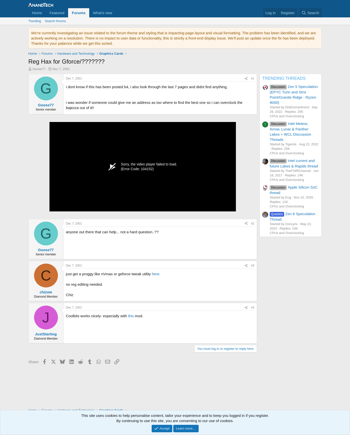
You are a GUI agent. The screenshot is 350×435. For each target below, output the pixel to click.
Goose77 (39, 69)
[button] (116, 12)
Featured (56, 13)
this (131, 316)
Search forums (55, 21)
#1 (252, 78)
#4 (252, 307)
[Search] (310, 12)
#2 (252, 223)
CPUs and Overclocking (287, 116)
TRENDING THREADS (284, 78)
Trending (34, 21)
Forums (79, 13)
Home (37, 13)
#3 (252, 265)
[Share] (246, 78)
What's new (102, 13)
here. (156, 274)
